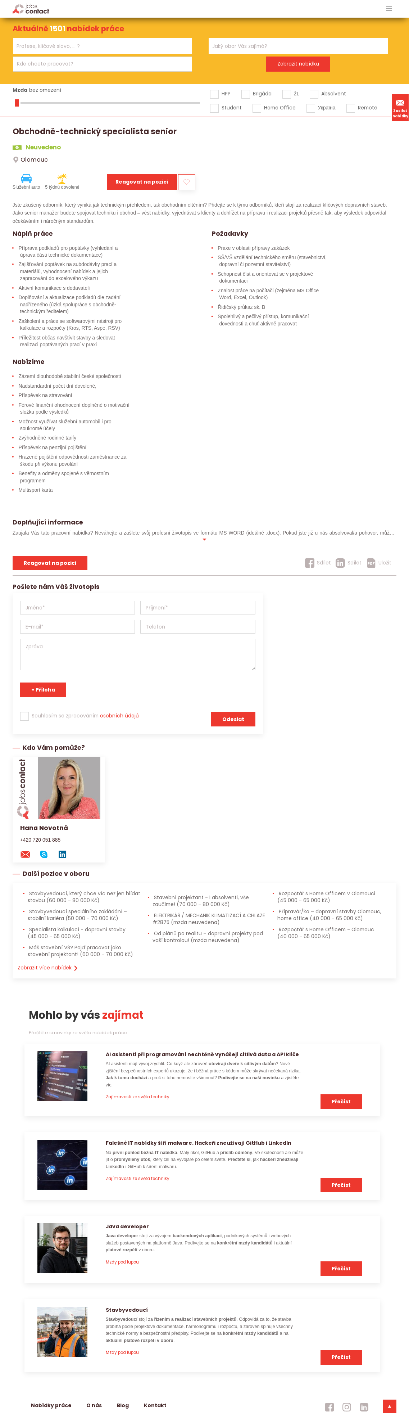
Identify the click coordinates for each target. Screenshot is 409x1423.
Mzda (20, 90)
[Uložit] (379, 563)
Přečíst (341, 1101)
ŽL (296, 93)
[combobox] (102, 46)
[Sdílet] (318, 563)
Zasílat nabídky (400, 107)
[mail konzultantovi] (28, 854)
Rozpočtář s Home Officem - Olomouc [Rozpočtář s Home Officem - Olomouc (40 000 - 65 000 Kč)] (325, 933)
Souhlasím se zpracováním (85, 715)
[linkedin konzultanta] (65, 854)
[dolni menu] (389, 1406)
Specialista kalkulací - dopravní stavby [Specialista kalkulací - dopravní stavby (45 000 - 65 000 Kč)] (77, 933)
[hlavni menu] (389, 9)
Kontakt (155, 1405)
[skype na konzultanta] (47, 854)
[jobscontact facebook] (329, 1406)
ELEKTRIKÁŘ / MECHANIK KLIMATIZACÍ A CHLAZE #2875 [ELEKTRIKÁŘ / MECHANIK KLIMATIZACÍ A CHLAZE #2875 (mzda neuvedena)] (209, 919)
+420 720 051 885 (40, 840)
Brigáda (262, 93)
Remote (367, 107)
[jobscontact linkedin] (364, 1406)
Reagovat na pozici (141, 181)
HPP (226, 93)
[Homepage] (31, 8)
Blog (123, 1405)
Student (232, 107)
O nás (94, 1405)
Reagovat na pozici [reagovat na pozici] (50, 563)
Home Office (280, 107)
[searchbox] (98, 46)
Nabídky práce (51, 1405)
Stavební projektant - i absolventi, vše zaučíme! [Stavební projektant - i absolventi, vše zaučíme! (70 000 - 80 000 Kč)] (201, 901)
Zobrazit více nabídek (48, 967)
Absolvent (333, 93)
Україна (327, 107)
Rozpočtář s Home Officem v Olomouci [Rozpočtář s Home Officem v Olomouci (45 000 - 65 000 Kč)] (326, 897)
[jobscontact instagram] (346, 1406)
